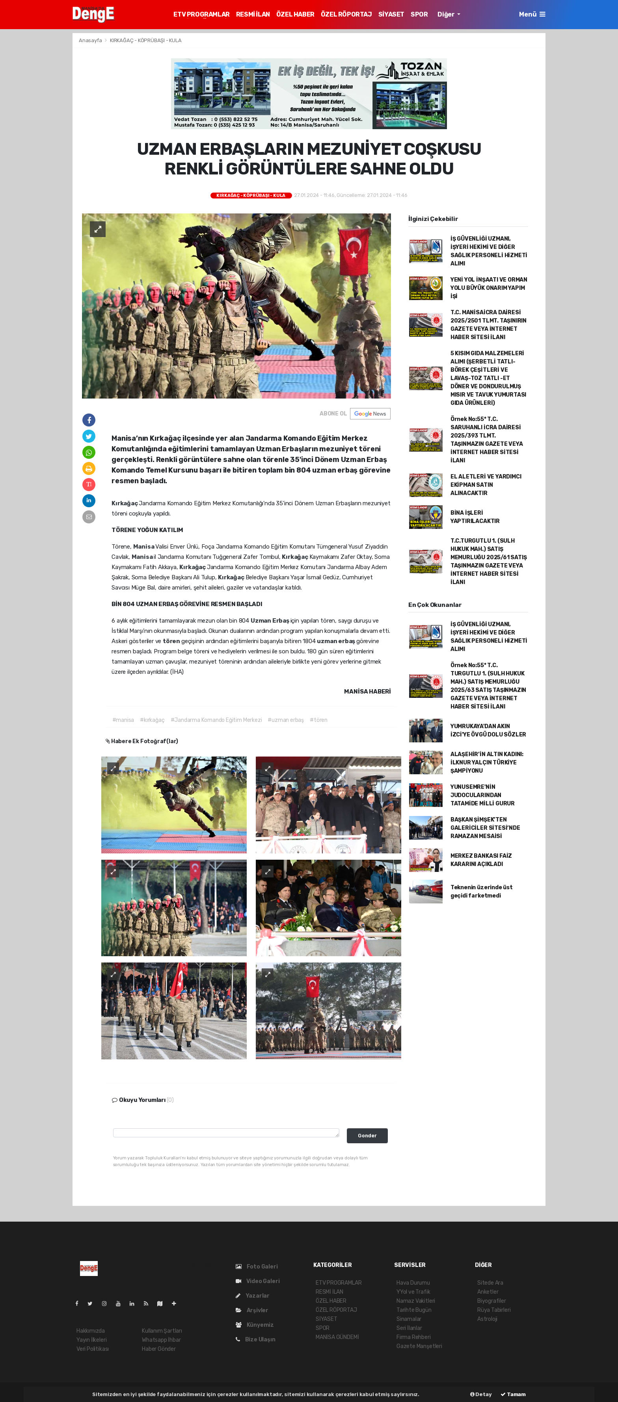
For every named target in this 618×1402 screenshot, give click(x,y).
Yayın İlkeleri (91, 1340)
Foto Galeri (257, 1266)
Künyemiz (255, 1325)
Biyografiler (491, 1301)
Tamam (513, 1394)
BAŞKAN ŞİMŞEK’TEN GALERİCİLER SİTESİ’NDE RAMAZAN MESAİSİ (485, 828)
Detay (481, 1394)
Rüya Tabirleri (493, 1310)
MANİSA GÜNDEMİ (337, 1337)
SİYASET (391, 14)
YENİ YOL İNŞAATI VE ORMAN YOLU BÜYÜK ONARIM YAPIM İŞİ (488, 288)
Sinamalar (408, 1319)
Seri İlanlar (409, 1328)
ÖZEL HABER (295, 14)
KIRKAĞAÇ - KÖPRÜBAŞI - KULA (146, 40)
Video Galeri (257, 1281)
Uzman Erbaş (270, 620)
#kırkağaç (152, 720)
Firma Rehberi (413, 1337)
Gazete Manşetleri (419, 1346)
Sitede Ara (490, 1283)
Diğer (446, 14)
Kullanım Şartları (162, 1331)
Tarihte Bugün (414, 1310)
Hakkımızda (90, 1331)
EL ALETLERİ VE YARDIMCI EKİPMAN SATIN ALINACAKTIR (485, 485)
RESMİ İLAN (253, 14)
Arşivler (252, 1310)
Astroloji (487, 1319)
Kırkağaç (125, 503)
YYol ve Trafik (413, 1292)
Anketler (487, 1292)
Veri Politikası (92, 1349)
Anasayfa (91, 40)
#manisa (123, 720)
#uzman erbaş (286, 720)
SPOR (419, 14)
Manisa (144, 546)
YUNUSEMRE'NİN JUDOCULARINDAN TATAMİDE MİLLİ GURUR (482, 795)
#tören (319, 720)
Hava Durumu (413, 1283)
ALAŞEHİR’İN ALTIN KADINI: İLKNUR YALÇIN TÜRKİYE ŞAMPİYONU (486, 762)
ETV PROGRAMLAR (201, 14)
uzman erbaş (336, 641)
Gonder (367, 1136)
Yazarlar (253, 1296)
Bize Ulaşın (255, 1339)
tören (172, 641)
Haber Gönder (159, 1349)
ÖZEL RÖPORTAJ (346, 14)
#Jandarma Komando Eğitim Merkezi (216, 720)
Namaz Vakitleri (415, 1301)
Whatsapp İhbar (161, 1340)
